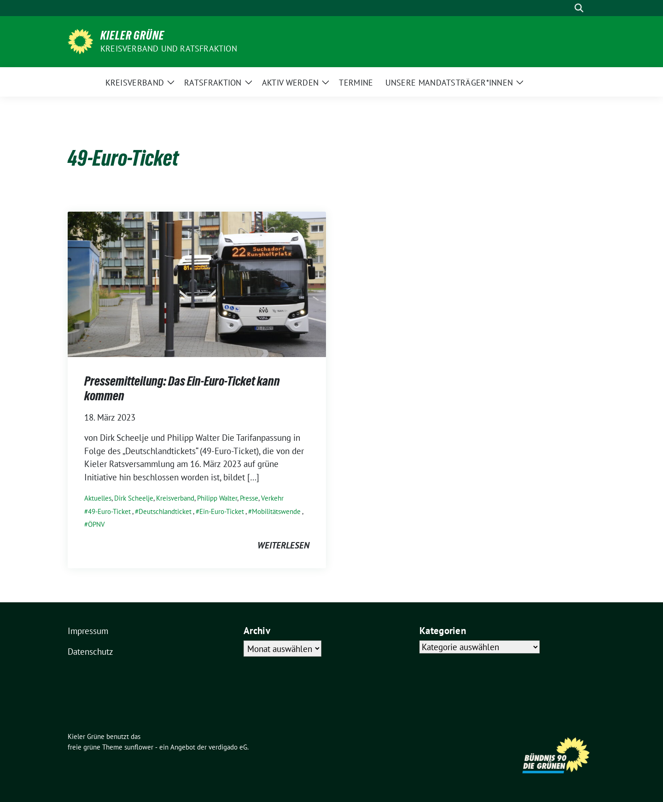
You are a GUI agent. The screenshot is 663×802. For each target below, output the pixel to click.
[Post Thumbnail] (197, 283)
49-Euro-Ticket (109, 511)
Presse (249, 498)
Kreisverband (175, 498)
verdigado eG (228, 747)
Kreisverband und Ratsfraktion (168, 48)
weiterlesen (283, 545)
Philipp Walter (217, 498)
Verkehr (272, 498)
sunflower (138, 747)
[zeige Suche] (579, 8)
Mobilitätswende (276, 511)
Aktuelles (97, 498)
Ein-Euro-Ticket (221, 511)
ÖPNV (96, 524)
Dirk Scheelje (133, 498)
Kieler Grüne (132, 35)
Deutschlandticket (165, 511)
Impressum (88, 630)
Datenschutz (90, 651)
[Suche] (566, 8)
